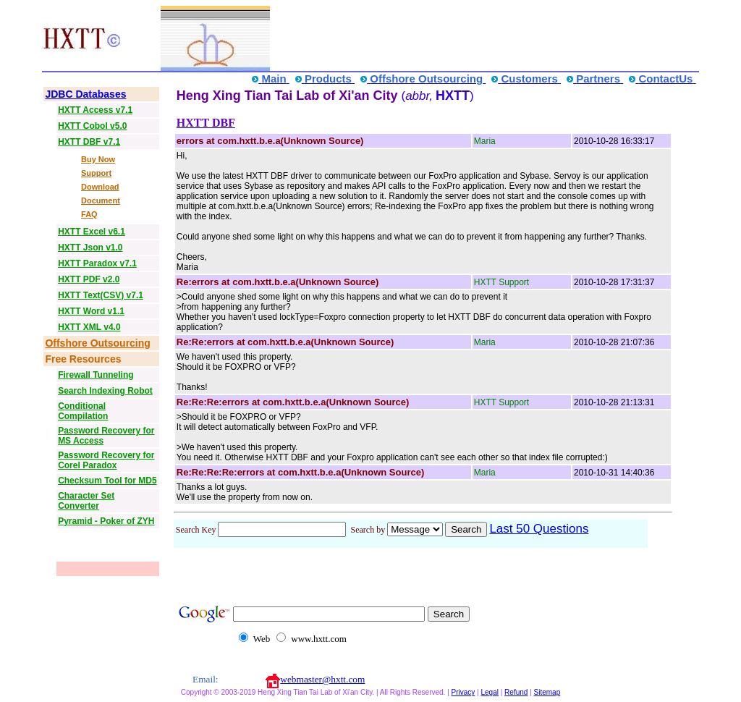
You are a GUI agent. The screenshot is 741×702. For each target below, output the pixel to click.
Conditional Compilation (83, 411)
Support (96, 173)
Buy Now (98, 159)
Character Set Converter (86, 501)
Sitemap (547, 692)
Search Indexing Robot (105, 391)
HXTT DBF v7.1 (89, 142)
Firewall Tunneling (95, 375)
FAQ (89, 214)
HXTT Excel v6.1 (91, 232)
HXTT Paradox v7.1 (97, 263)
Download (100, 186)
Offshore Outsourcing (97, 343)
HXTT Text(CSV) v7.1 (100, 295)
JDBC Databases (85, 94)
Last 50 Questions (538, 529)
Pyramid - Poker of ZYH (106, 521)
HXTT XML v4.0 (89, 327)
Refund (516, 692)
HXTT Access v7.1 (95, 110)
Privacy (463, 692)
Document (100, 200)
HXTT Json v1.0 (90, 247)
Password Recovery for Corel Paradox (106, 460)
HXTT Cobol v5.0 (92, 126)
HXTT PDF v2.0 (88, 279)
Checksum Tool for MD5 (107, 480)
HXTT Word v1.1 (91, 311)
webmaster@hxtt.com (322, 679)
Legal (489, 692)
